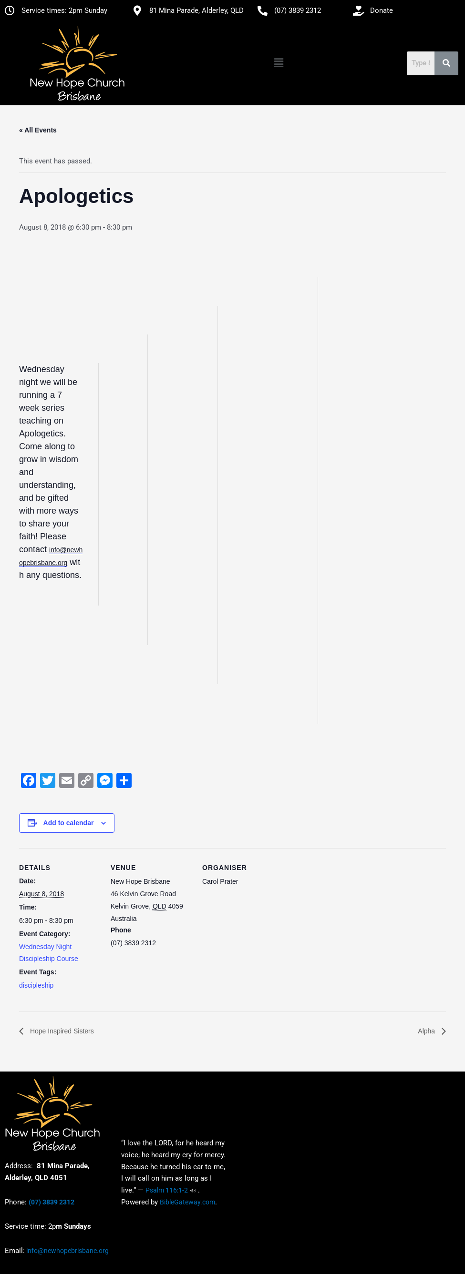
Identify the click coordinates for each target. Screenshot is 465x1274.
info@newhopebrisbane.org (67, 1250)
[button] (278, 63)
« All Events (38, 130)
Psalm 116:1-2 (166, 1190)
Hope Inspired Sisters (61, 1031)
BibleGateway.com (187, 1202)
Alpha (427, 1031)
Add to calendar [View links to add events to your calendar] (68, 823)
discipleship (36, 985)
